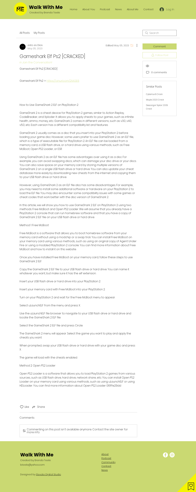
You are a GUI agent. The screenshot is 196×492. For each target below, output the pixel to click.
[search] (160, 33)
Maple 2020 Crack (155, 99)
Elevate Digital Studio (48, 474)
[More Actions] (135, 45)
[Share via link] (38, 407)
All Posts (25, 33)
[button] (186, 482)
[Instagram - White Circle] (172, 454)
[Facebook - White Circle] (165, 454)
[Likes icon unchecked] (22, 407)
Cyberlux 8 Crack (154, 94)
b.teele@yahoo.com (32, 464)
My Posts (39, 33)
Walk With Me (46, 7)
